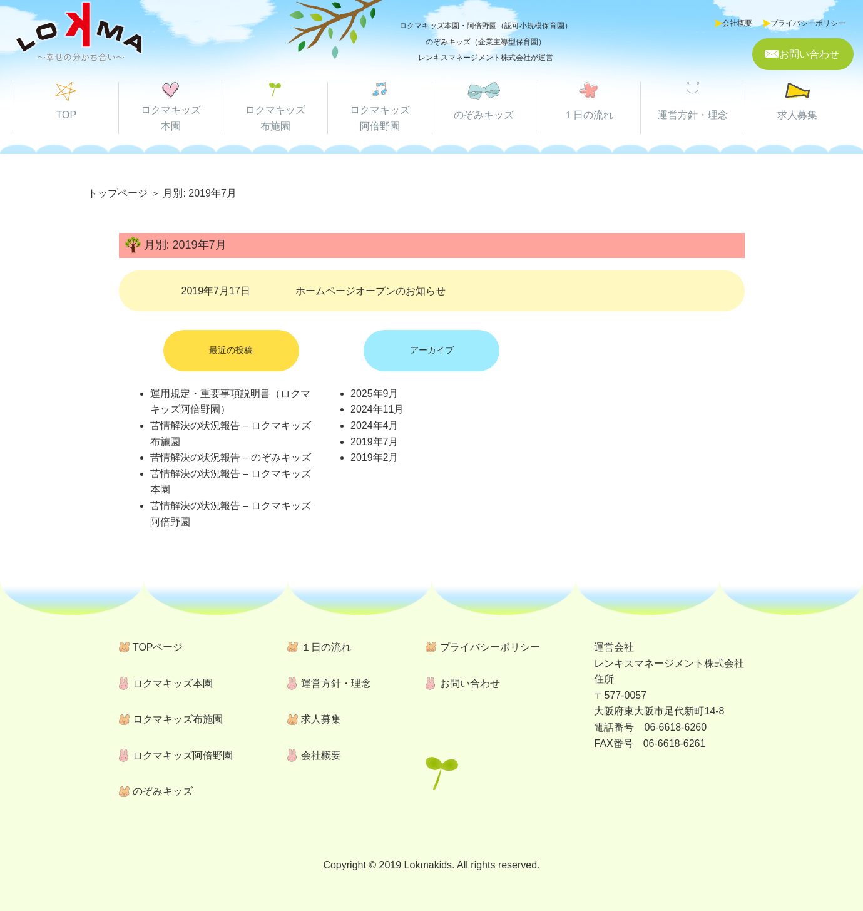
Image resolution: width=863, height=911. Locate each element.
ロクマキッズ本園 (173, 683)
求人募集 (797, 115)
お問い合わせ (809, 54)
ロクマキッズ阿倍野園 (183, 755)
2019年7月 (374, 441)
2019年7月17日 (313, 291)
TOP (66, 115)
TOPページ (158, 647)
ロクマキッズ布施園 (178, 719)
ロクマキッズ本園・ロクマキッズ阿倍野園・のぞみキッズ (79, 33)
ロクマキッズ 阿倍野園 (380, 118)
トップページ (118, 193)
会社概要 (737, 23)
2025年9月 (374, 393)
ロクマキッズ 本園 (171, 118)
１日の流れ (588, 115)
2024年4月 (374, 425)
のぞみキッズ (484, 115)
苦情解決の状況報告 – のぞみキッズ (231, 457)
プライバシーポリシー (807, 23)
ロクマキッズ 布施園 (275, 118)
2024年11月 (377, 409)
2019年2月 (374, 457)
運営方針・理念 (693, 115)
